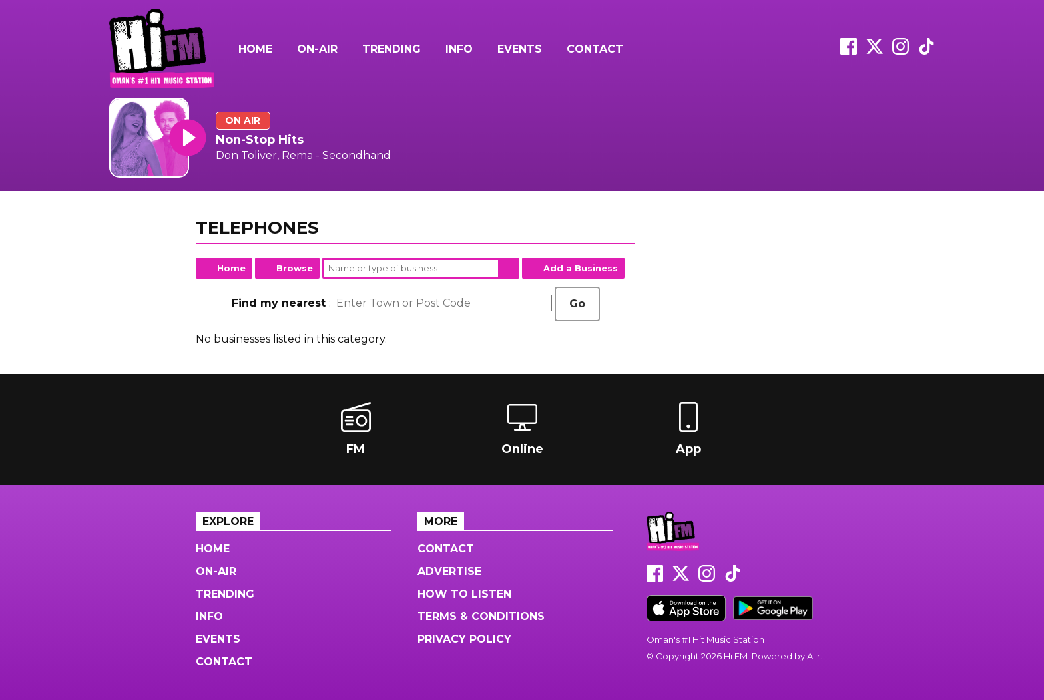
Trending (391, 49)
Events (519, 49)
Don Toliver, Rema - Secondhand (303, 155)
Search (508, 268)
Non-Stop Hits (260, 139)
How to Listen (464, 594)
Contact (595, 49)
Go (577, 303)
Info (459, 49)
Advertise (449, 571)
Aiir (813, 656)
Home (255, 49)
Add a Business (580, 268)
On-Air (317, 49)
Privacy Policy (464, 639)
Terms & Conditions (481, 616)
